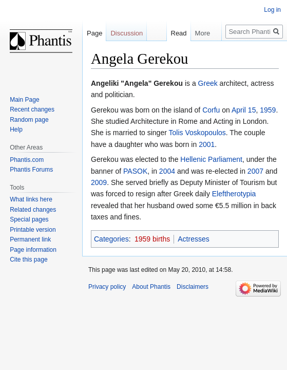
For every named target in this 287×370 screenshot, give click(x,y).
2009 (99, 182)
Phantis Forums (31, 169)
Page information (33, 249)
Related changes (33, 209)
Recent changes (32, 109)
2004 (167, 171)
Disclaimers (192, 286)
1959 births (152, 239)
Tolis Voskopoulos (196, 132)
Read (174, 33)
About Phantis (151, 286)
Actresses (193, 239)
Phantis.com (27, 159)
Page (94, 33)
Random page (29, 119)
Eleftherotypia (234, 194)
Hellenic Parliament (211, 159)
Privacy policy (107, 286)
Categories (111, 239)
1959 (268, 110)
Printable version (32, 229)
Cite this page (28, 259)
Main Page (24, 99)
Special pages (29, 219)
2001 (207, 144)
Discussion (126, 33)
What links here (31, 199)
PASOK (135, 171)
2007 (255, 171)
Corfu (211, 110)
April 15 (244, 110)
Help (16, 129)
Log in (272, 9)
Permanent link (30, 239)
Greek (208, 83)
